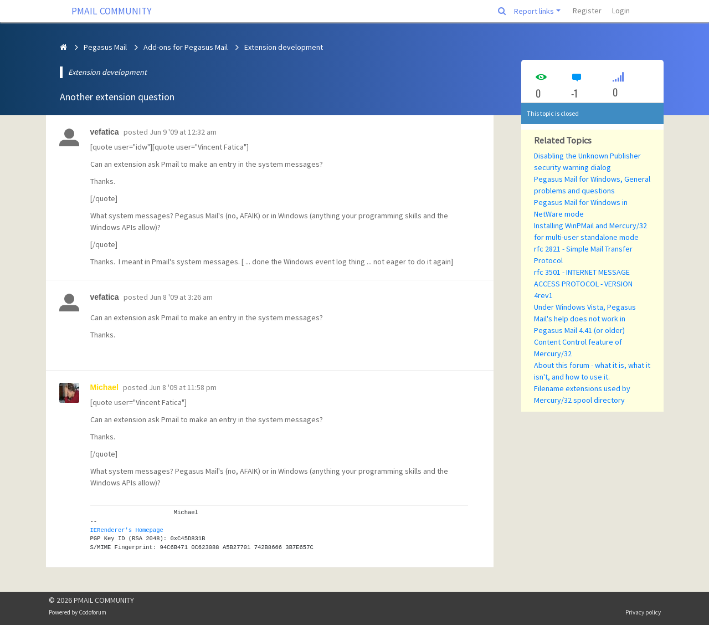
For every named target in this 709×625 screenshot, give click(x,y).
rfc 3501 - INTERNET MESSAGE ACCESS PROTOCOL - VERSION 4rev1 (583, 283)
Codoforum (92, 612)
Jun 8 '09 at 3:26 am (181, 297)
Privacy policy (643, 612)
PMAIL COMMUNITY (111, 11)
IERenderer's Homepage (126, 530)
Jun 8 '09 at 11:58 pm (183, 387)
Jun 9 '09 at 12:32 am (183, 132)
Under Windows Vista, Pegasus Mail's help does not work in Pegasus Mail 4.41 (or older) (585, 318)
